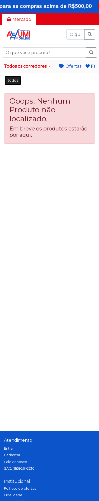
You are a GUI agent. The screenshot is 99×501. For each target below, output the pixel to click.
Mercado (19, 19)
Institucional (17, 481)
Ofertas (70, 66)
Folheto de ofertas (20, 488)
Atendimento (18, 440)
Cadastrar (12, 455)
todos (13, 80)
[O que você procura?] (75, 34)
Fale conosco (15, 462)
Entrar (9, 448)
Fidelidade (13, 495)
